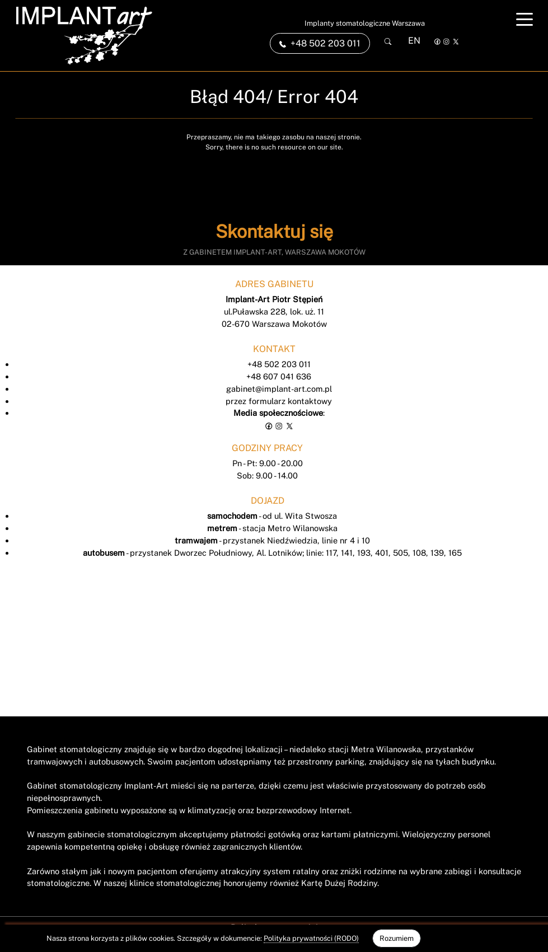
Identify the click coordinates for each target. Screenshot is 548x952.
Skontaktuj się (274, 231)
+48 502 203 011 (279, 364)
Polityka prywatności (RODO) (311, 938)
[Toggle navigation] (524, 19)
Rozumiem (397, 938)
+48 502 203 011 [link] (319, 43)
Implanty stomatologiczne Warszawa (365, 23)
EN (414, 40)
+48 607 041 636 (278, 376)
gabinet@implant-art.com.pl (279, 388)
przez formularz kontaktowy (279, 401)
